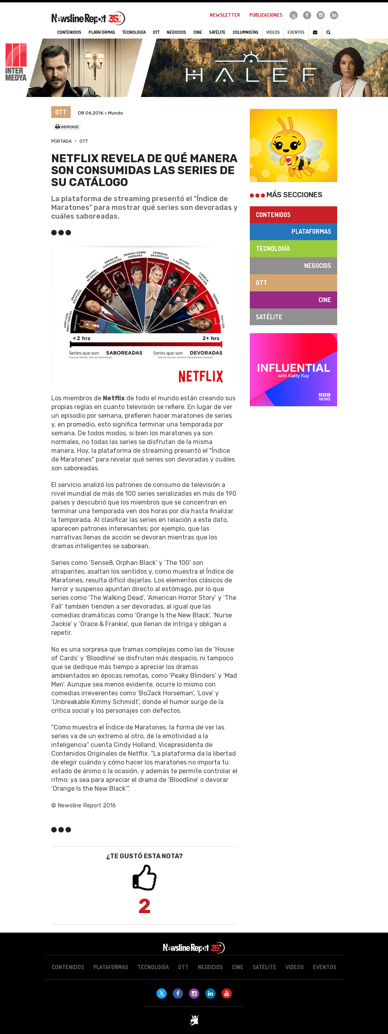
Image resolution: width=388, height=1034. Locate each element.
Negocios (317, 266)
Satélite (269, 317)
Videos (273, 32)
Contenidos (273, 215)
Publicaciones (265, 15)
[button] (65, 316)
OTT (83, 141)
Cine (325, 300)
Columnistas (246, 32)
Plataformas (311, 231)
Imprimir (67, 127)
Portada (61, 141)
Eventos (296, 32)
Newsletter (225, 15)
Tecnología (273, 248)
